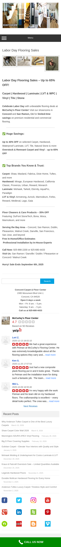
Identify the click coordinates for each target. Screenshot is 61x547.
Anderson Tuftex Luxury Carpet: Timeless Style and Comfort (29, 487)
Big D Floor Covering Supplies (15, 441)
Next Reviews (31, 406)
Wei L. (15, 384)
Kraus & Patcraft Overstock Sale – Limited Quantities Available (30, 464)
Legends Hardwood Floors (14, 473)
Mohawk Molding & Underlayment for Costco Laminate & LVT (30, 455)
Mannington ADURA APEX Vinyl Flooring (20, 436)
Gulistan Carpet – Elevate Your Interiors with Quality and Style (30, 446)
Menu (30, 38)
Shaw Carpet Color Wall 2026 (15, 430)
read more (50, 355)
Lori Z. (15, 337)
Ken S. (15, 360)
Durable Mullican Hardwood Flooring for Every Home (26, 478)
